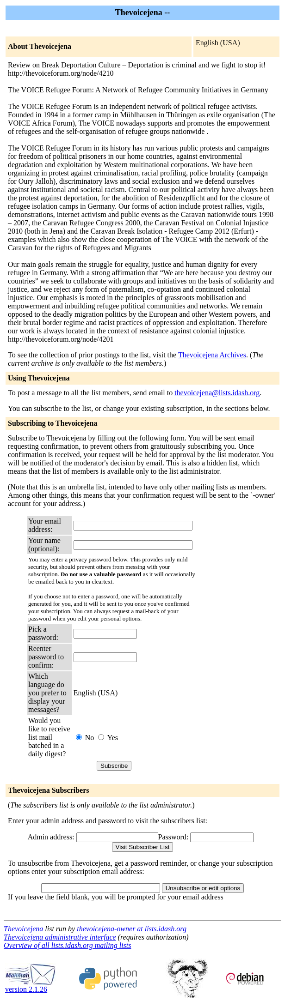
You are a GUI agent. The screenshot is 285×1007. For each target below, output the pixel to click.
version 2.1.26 (30, 986)
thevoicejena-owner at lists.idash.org (131, 929)
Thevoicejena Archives (212, 355)
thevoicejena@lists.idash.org (217, 393)
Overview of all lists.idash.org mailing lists (67, 945)
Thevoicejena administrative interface (60, 937)
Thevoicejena (23, 929)
